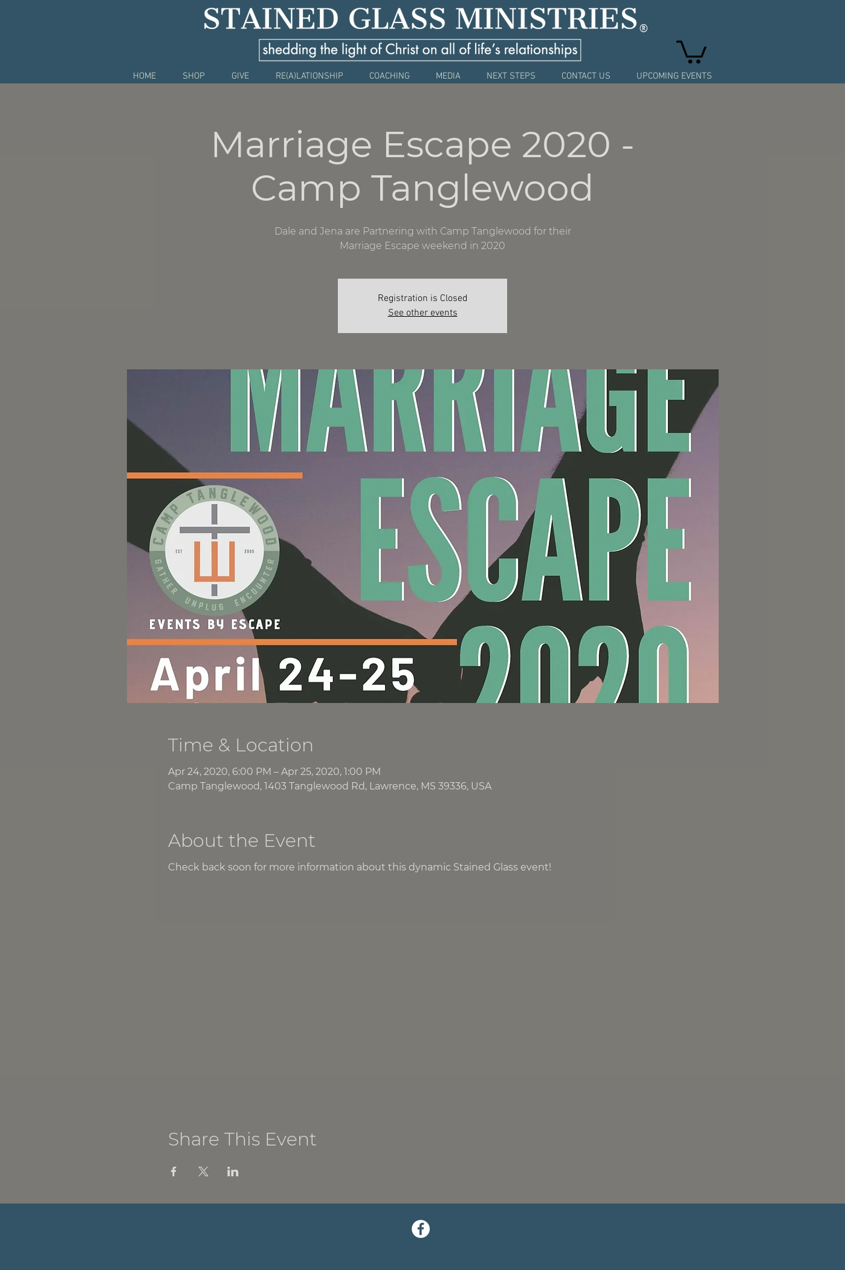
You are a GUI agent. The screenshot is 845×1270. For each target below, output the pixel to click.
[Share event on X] (203, 1171)
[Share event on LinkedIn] (233, 1171)
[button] (691, 50)
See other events (423, 313)
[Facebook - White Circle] (421, 1229)
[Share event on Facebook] (174, 1171)
